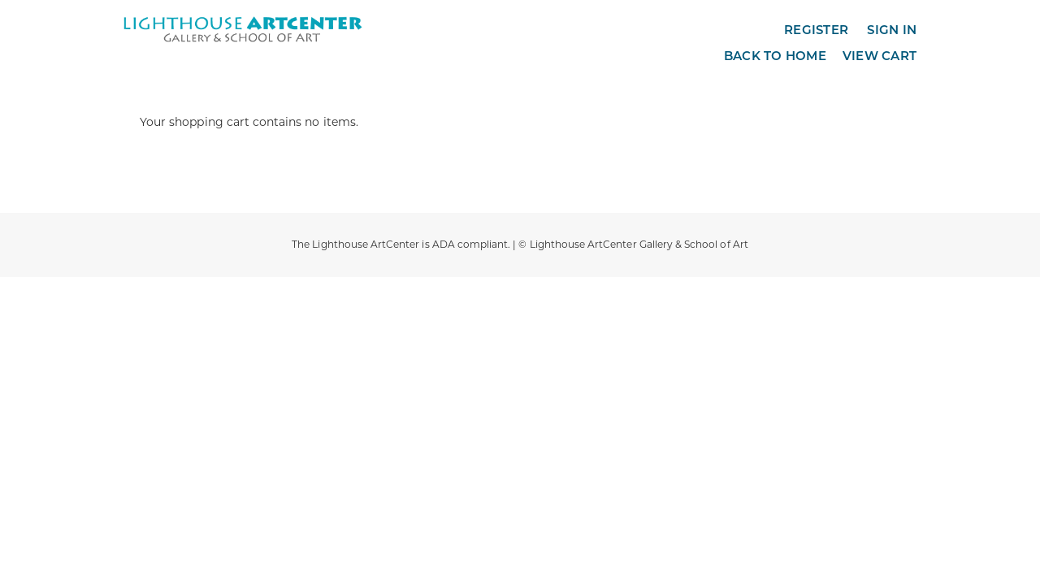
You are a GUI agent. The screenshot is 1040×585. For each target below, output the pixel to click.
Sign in (891, 29)
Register (816, 29)
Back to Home (775, 55)
